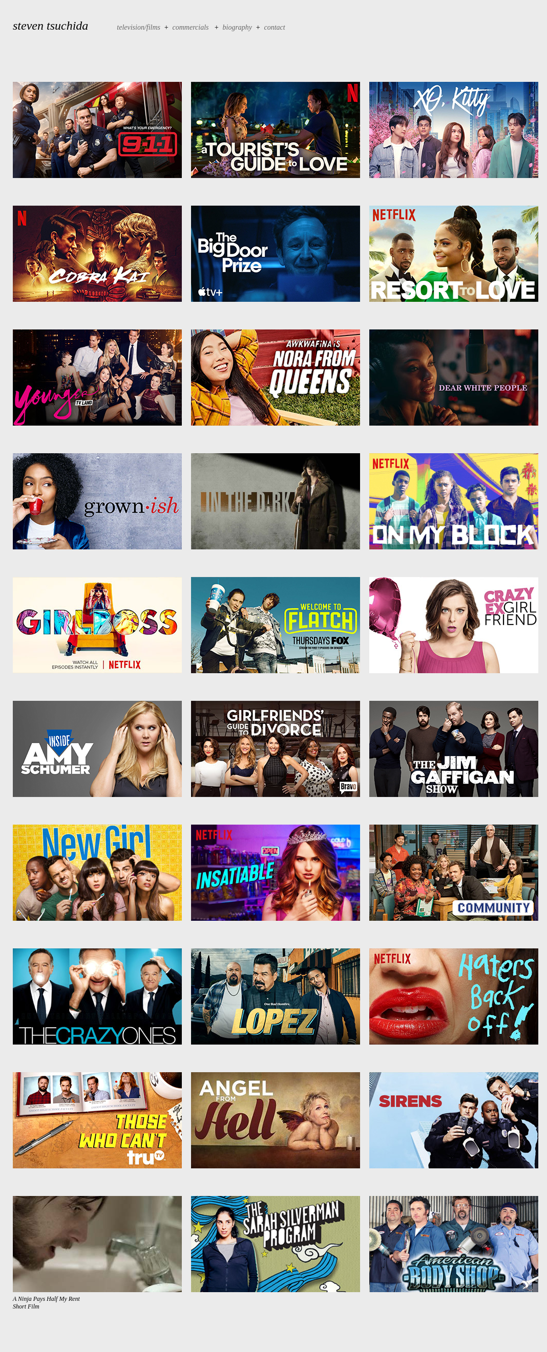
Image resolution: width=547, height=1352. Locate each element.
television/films (138, 27)
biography (238, 27)
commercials (192, 27)
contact (274, 27)
